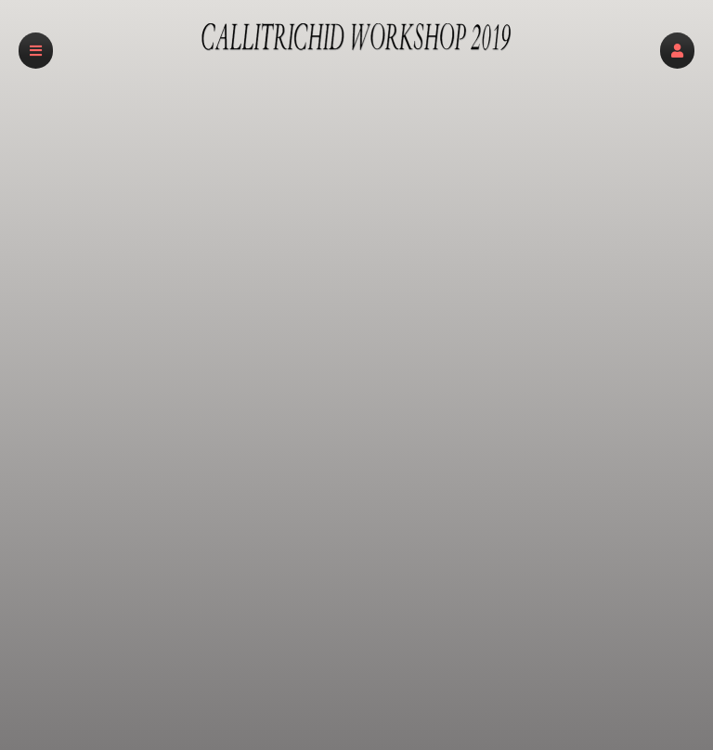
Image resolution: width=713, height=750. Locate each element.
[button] (677, 50)
